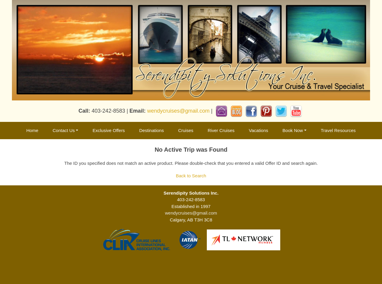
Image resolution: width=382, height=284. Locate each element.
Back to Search (191, 175)
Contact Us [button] (64, 130)
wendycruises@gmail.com (178, 111)
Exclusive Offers (109, 130)
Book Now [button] (293, 130)
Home (32, 130)
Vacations (258, 130)
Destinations (151, 130)
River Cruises (221, 130)
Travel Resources (338, 130)
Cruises (185, 130)
